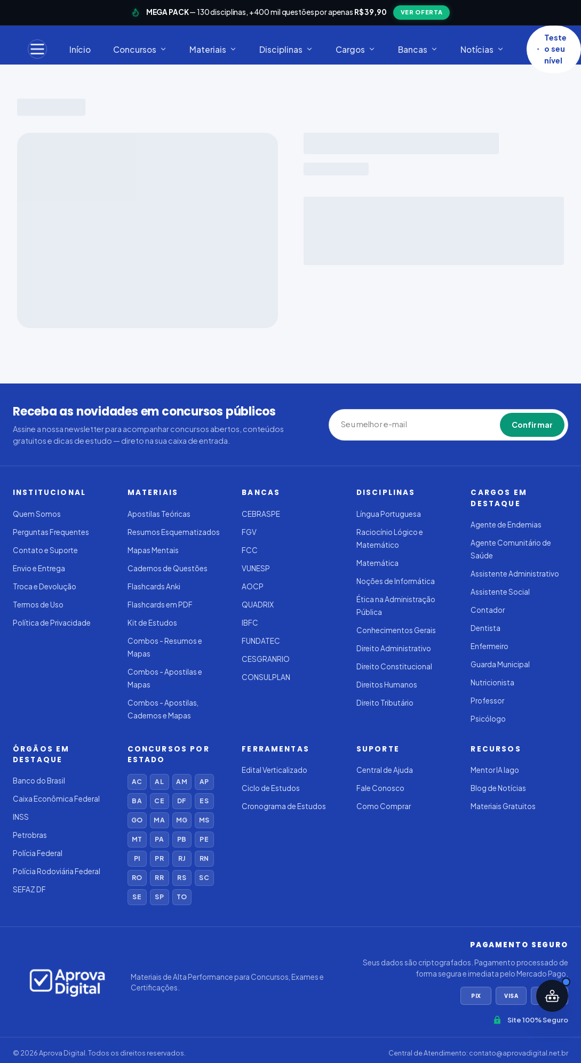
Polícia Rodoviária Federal (56, 871)
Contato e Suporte (45, 550)
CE (159, 801)
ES (204, 801)
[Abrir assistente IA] (552, 996)
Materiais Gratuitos (503, 806)
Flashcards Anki (154, 586)
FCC (250, 550)
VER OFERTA (422, 12)
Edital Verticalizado (274, 769)
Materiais (213, 49)
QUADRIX (258, 604)
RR (159, 878)
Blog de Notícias (498, 788)
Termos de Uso (38, 604)
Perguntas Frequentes (51, 532)
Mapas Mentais (153, 550)
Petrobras (30, 835)
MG (181, 820)
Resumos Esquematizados (174, 532)
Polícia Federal (37, 853)
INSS (21, 816)
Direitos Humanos (386, 684)
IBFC (250, 622)
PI (137, 858)
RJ (181, 858)
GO (136, 820)
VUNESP (256, 568)
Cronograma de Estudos (284, 806)
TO (182, 897)
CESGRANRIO (266, 659)
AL (159, 782)
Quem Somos (37, 513)
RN (204, 858)
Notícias (482, 49)
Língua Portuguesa (388, 513)
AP (204, 782)
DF (181, 801)
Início (80, 49)
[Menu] (37, 49)
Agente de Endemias (506, 524)
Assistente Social (500, 591)
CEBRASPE (261, 513)
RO (137, 878)
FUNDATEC (261, 640)
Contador (488, 609)
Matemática (377, 563)
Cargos (356, 49)
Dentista (485, 628)
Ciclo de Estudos (271, 788)
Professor (487, 700)
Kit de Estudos (152, 622)
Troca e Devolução (44, 586)
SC (204, 878)
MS (204, 820)
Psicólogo (488, 718)
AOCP (253, 586)
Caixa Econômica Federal (56, 798)
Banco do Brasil (39, 780)
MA (159, 820)
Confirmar (532, 424)
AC (137, 782)
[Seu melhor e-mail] (390, 424)
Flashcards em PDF (160, 604)
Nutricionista (492, 682)
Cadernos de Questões (168, 568)
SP (159, 897)
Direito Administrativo (393, 648)
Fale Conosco (380, 788)
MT (137, 839)
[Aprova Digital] (67, 982)
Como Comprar (383, 806)
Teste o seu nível (552, 49)
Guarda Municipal (500, 664)
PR (159, 858)
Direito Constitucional (394, 666)
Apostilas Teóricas (159, 513)
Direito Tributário (384, 702)
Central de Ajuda (384, 769)
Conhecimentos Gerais (396, 630)
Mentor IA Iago (495, 769)
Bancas (418, 49)
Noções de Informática (395, 581)
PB (181, 839)
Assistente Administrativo (515, 573)
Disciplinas (286, 49)
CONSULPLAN (266, 677)
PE (204, 839)
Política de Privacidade (52, 622)
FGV (249, 532)
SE (136, 897)
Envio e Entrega (39, 568)
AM (181, 782)
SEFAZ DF (29, 889)
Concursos (140, 49)
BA (136, 801)
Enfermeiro (489, 646)
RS (181, 878)
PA (159, 839)
